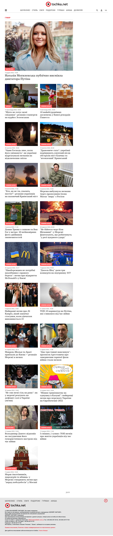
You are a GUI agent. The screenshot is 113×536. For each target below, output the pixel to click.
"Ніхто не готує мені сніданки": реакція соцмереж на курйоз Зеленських (21, 115)
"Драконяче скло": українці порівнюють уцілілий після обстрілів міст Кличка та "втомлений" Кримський (55, 154)
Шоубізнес (25, 10)
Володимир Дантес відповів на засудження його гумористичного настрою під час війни (21, 437)
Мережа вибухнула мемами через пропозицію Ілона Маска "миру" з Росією (55, 194)
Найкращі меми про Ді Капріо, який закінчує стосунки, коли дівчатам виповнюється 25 (18, 315)
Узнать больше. (43, 530)
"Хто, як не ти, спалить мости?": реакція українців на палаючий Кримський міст (21, 194)
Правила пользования (11, 527)
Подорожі (50, 10)
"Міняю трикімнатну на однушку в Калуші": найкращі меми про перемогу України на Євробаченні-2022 (56, 396)
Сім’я (41, 10)
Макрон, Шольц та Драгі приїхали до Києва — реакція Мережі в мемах (21, 354)
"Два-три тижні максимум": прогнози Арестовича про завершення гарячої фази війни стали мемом (55, 355)
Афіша (69, 10)
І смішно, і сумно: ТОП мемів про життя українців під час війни (56, 436)
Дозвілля (78, 10)
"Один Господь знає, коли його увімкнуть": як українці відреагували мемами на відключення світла (21, 154)
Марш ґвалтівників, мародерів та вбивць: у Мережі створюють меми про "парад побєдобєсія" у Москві (21, 478)
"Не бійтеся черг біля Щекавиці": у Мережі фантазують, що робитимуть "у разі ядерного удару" (56, 233)
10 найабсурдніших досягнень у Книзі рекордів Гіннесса (55, 115)
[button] (101, 10)
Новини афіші (46, 106)
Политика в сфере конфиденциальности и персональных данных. (37, 527)
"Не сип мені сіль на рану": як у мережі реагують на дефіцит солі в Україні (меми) (21, 396)
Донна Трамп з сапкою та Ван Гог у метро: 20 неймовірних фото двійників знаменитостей (21, 233)
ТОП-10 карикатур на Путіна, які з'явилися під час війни (56, 312)
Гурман (60, 10)
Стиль (35, 10)
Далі (68, 492)
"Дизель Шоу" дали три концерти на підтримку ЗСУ (55, 271)
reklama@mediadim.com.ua (36, 520)
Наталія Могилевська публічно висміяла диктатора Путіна (34, 77)
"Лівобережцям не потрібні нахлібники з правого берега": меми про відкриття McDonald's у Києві (21, 274)
